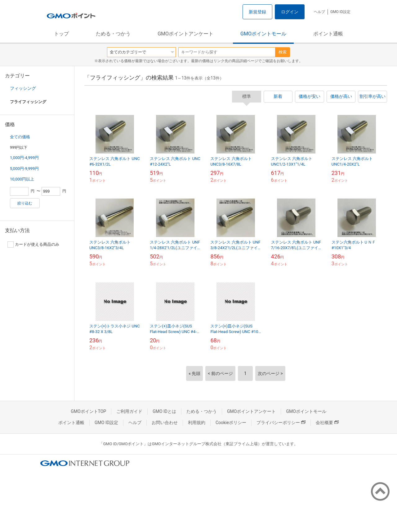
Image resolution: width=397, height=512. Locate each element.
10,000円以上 (22, 179)
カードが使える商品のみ (33, 244)
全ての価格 (20, 137)
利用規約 (196, 422)
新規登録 (257, 11)
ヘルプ (319, 12)
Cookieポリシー (231, 422)
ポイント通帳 (328, 34)
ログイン (289, 11)
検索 (283, 52)
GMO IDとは (164, 411)
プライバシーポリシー (281, 422)
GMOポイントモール (263, 34)
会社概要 (327, 422)
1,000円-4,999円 (24, 157)
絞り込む (24, 203)
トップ (61, 34)
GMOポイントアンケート (185, 34)
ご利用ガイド (129, 411)
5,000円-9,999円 (24, 168)
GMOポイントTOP (88, 411)
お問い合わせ (165, 422)
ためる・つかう (113, 34)
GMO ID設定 (340, 12)
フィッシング (23, 88)
